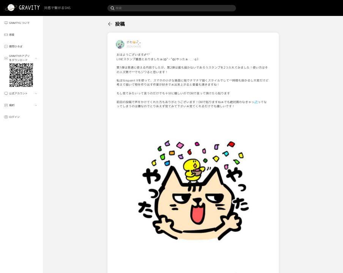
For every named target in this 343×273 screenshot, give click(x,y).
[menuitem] (21, 23)
